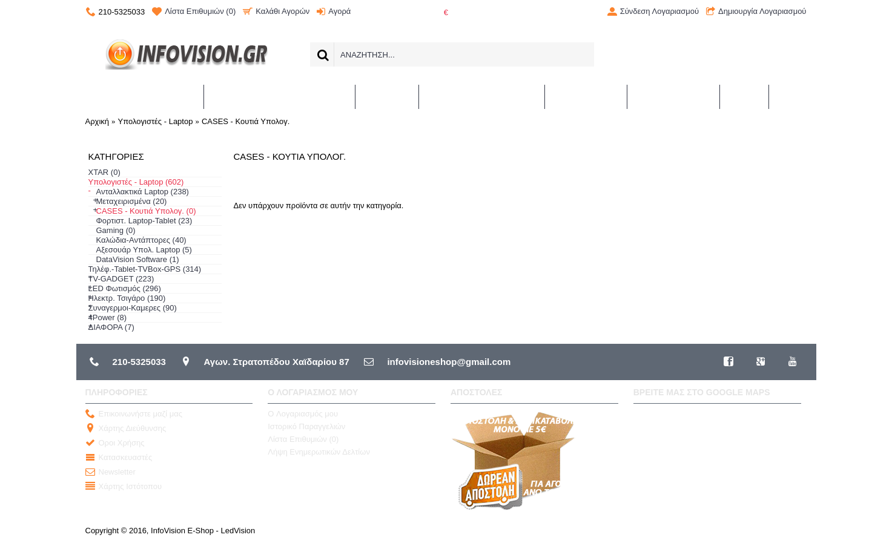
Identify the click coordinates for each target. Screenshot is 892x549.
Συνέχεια (780, 241)
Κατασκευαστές (119, 458)
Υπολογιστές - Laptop (155, 121)
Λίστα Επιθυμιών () (303, 439)
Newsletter (110, 472)
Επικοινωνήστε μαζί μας (133, 414)
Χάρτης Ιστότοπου (123, 487)
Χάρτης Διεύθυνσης (126, 429)
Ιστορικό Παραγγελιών (306, 426)
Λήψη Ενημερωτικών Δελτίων (319, 451)
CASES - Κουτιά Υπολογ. (245, 121)
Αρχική (97, 121)
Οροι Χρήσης (115, 443)
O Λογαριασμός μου (303, 413)
